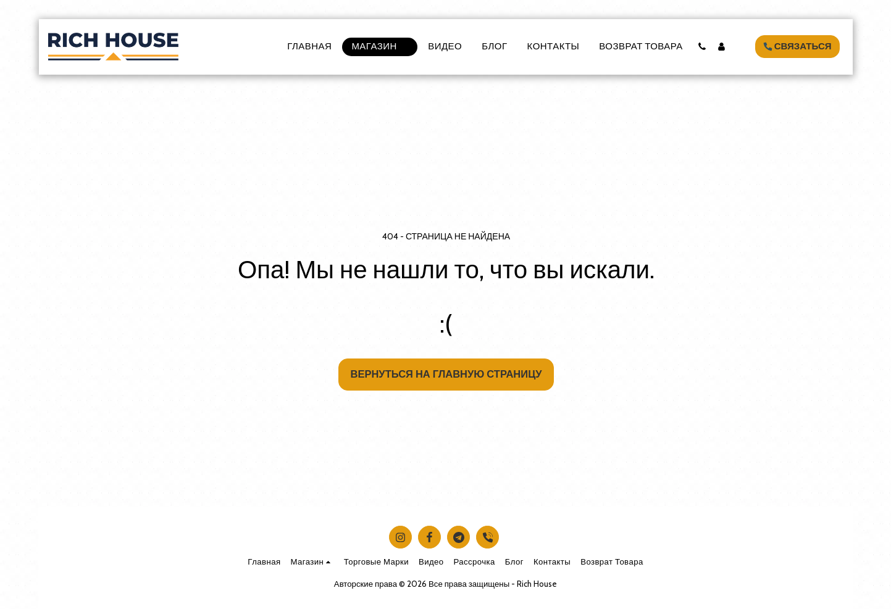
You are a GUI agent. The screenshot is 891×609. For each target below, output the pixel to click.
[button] (702, 46)
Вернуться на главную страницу (446, 374)
